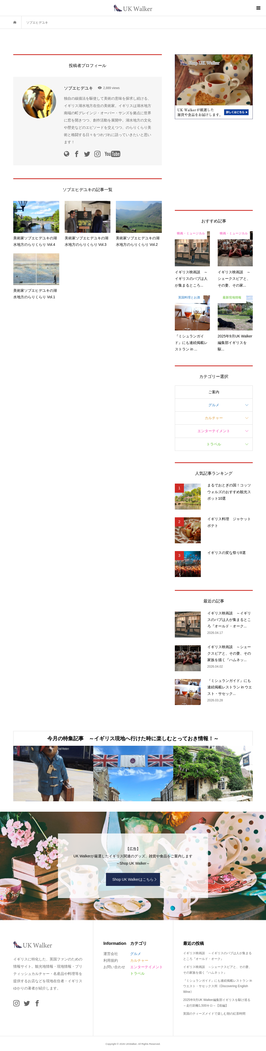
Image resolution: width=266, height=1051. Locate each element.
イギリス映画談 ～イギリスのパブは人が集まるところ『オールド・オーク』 (217, 956)
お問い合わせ (114, 967)
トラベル (214, 444)
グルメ (213, 405)
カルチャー (214, 418)
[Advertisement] (214, 164)
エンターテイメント (213, 431)
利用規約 (110, 960)
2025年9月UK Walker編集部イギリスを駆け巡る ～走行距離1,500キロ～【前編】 (216, 1002)
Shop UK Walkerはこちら (133, 879)
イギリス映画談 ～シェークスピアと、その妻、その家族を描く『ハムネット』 (217, 969)
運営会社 (110, 954)
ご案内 (213, 392)
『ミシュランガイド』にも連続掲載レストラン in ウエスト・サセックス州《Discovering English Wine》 (217, 986)
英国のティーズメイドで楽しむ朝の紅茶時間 (214, 1013)
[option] (53, 773)
